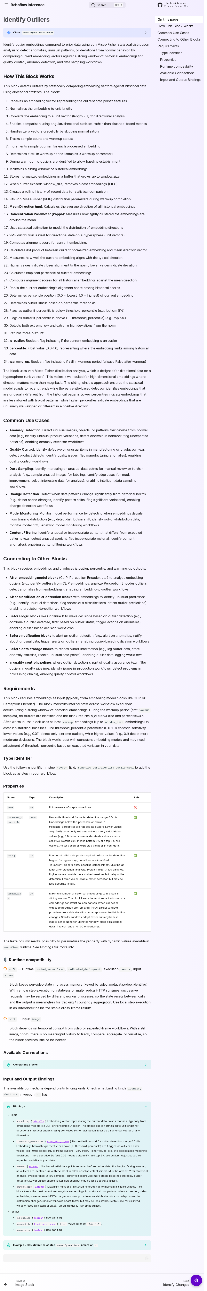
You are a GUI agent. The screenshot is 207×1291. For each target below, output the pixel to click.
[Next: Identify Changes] (180, 1281)
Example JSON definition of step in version (55, 1243)
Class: (33, 32)
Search (101, 5)
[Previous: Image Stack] (20, 1281)
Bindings (19, 1104)
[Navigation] (6, 5)
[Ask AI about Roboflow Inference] (196, 1280)
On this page (168, 19)
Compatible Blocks (25, 1063)
